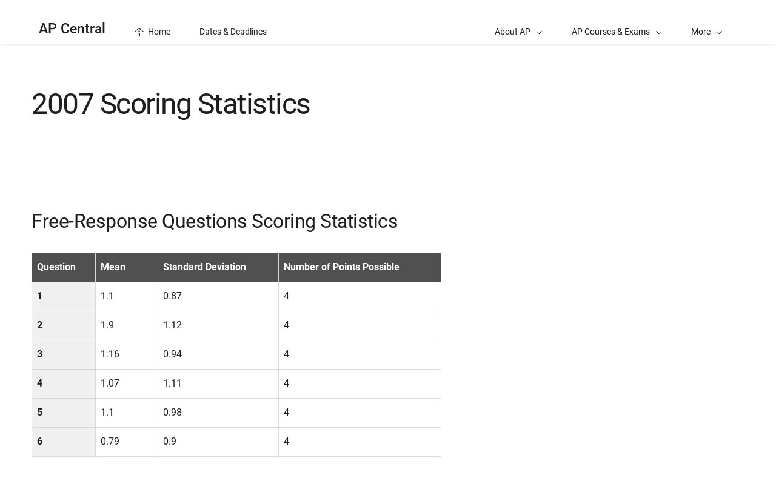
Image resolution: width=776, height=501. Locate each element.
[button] (707, 22)
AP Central (72, 29)
